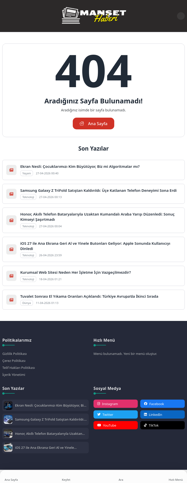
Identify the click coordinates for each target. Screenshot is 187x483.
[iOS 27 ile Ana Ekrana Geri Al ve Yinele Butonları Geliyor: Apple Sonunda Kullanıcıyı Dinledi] (8, 448)
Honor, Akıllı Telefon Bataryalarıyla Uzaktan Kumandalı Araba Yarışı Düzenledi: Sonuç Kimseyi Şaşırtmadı (48, 433)
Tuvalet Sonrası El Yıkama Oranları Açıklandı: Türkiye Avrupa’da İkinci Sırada (89, 296)
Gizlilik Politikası (14, 353)
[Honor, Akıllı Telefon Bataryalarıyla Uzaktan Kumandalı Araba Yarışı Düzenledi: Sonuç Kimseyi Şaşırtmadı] (8, 434)
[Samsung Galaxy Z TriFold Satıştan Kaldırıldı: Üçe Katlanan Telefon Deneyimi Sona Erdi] (8, 420)
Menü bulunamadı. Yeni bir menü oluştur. (125, 353)
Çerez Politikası (13, 360)
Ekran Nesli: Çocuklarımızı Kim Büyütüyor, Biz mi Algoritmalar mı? (80, 166)
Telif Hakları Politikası (18, 367)
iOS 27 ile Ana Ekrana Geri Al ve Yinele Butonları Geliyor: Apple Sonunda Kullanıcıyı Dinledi (49, 447)
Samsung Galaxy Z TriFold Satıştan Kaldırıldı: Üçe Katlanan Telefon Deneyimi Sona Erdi (98, 190)
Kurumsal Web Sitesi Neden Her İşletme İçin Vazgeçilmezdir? (75, 272)
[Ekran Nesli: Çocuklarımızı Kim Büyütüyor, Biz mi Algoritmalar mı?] (8, 406)
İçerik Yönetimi (13, 374)
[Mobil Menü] (6, 16)
